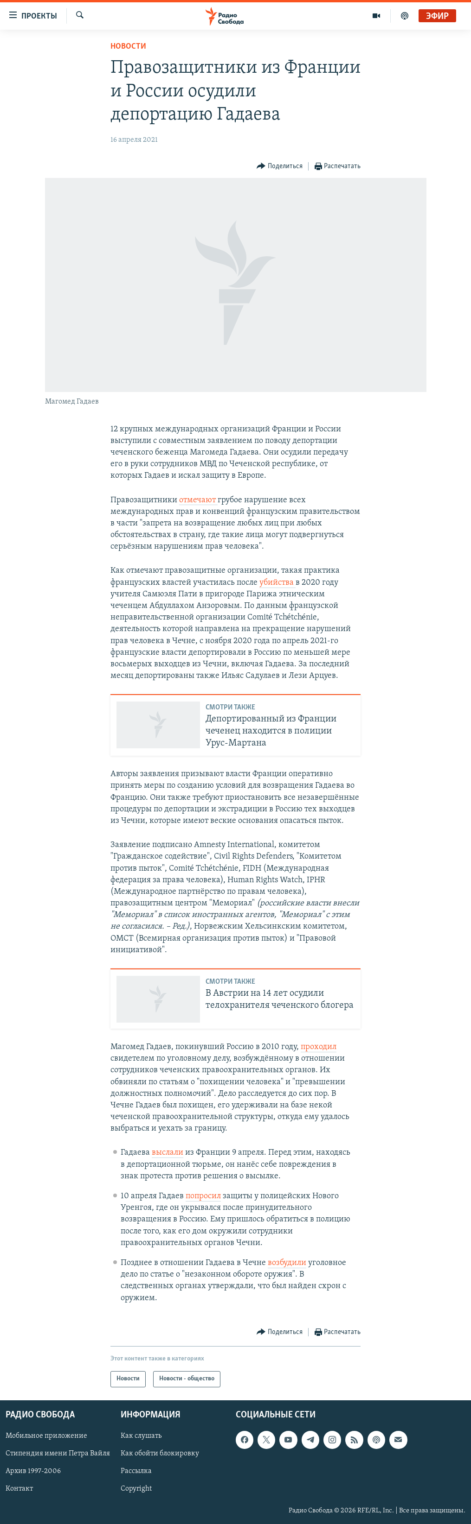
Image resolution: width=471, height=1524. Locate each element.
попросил (203, 1196)
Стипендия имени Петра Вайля (58, 1453)
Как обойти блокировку (160, 1453)
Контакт (19, 1488)
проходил (318, 1047)
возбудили (287, 1262)
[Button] (280, 166)
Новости (128, 46)
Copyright (136, 1488)
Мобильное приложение (46, 1436)
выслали (167, 1152)
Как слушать (141, 1436)
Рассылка (136, 1471)
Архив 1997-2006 (33, 1471)
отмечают (198, 500)
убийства (277, 582)
